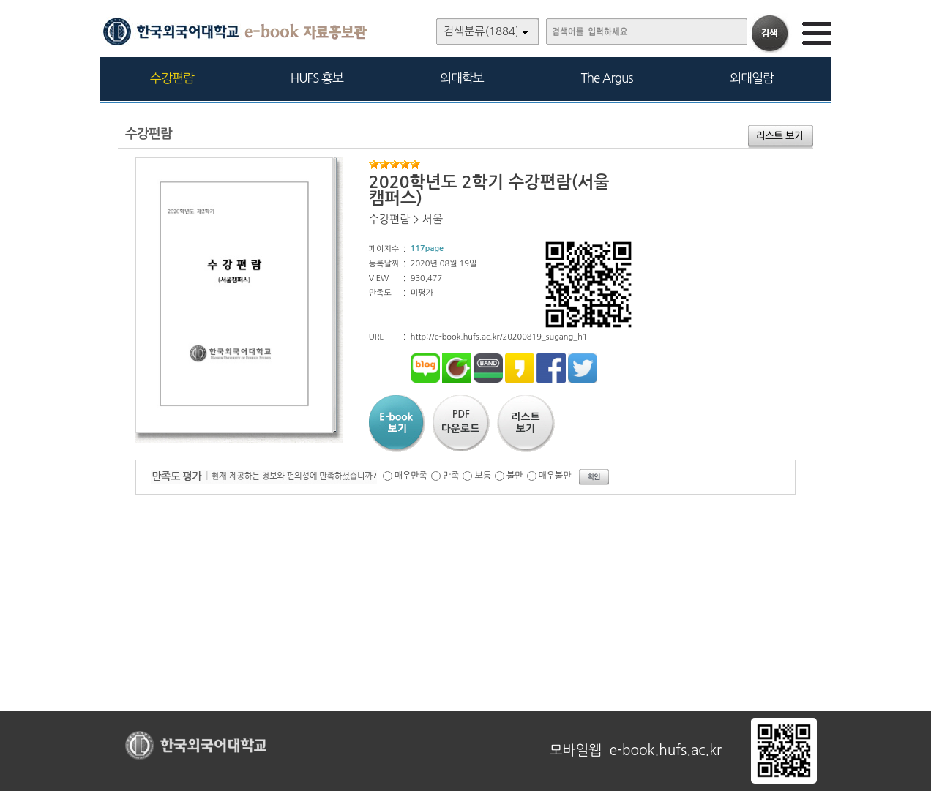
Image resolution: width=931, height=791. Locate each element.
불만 (514, 475)
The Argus (607, 78)
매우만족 (411, 475)
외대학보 (462, 78)
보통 (482, 475)
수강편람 (172, 78)
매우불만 (555, 475)
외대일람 (752, 78)
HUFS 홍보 (317, 78)
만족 (451, 475)
